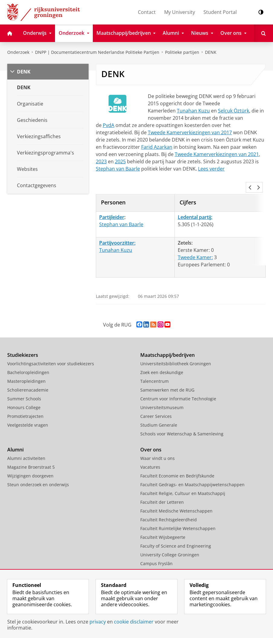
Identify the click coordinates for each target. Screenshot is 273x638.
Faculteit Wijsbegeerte (162, 524)
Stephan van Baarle (118, 168)
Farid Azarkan (156, 147)
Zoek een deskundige (161, 359)
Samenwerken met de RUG (167, 376)
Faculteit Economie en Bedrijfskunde (177, 462)
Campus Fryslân (156, 550)
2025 (120, 161)
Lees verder (211, 168)
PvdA (108, 125)
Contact (147, 12)
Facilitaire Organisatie (162, 568)
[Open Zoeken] (263, 33)
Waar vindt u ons (157, 445)
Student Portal (220, 12)
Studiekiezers (22, 342)
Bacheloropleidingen (28, 359)
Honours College (24, 394)
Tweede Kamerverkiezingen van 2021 (217, 154)
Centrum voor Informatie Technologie (178, 385)
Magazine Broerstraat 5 (31, 454)
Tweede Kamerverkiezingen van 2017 (190, 132)
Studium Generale (158, 412)
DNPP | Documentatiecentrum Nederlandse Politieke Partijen (97, 52)
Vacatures (150, 454)
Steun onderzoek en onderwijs (38, 471)
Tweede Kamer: (195, 244)
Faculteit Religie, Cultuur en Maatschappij (182, 480)
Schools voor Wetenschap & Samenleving (181, 420)
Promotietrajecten (25, 403)
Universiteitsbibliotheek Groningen (175, 350)
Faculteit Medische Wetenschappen (176, 497)
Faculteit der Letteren (162, 489)
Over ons (150, 436)
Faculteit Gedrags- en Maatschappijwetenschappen (192, 471)
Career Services (156, 403)
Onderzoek (18, 52)
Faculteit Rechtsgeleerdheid (168, 506)
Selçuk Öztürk (233, 110)
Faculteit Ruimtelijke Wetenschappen (178, 515)
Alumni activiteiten (26, 445)
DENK (210, 52)
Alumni (15, 436)
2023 (101, 161)
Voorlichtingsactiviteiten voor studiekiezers (50, 350)
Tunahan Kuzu (193, 110)
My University (179, 12)
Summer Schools (24, 385)
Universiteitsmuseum (162, 394)
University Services (159, 559)
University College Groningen (169, 541)
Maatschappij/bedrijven (167, 342)
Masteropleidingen (26, 368)
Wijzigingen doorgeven (30, 462)
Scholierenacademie (27, 376)
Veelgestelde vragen (27, 412)
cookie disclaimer (134, 621)
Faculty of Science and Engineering (175, 532)
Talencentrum (154, 368)
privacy (97, 621)
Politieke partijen (182, 52)
